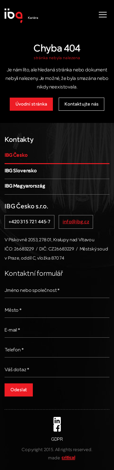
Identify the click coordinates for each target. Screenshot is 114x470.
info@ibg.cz (76, 222)
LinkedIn (57, 420)
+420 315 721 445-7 (29, 222)
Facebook (57, 428)
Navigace (103, 14)
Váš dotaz (17, 370)
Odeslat (18, 390)
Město (13, 310)
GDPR (57, 439)
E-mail (12, 330)
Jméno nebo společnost (32, 291)
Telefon (14, 350)
